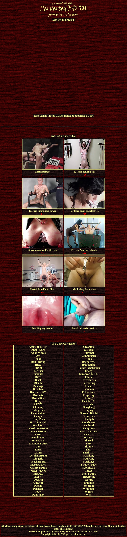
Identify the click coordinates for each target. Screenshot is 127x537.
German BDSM (89, 413)
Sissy (89, 443)
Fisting (89, 398)
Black (38, 380)
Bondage (69, 115)
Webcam (89, 485)
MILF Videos (38, 470)
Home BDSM (38, 431)
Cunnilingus (89, 355)
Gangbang (89, 407)
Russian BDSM (88, 431)
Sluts (89, 449)
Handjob (89, 419)
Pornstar (38, 488)
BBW (38, 364)
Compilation (38, 413)
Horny (38, 434)
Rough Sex (89, 428)
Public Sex (38, 494)
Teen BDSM (89, 473)
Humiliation (38, 437)
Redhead (89, 425)
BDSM (59, 115)
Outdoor (38, 482)
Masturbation (38, 464)
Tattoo (88, 470)
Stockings (88, 461)
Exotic (88, 377)
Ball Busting (38, 361)
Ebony (88, 370)
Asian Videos (47, 115)
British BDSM (38, 392)
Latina (38, 452)
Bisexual (38, 374)
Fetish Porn (88, 392)
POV (38, 491)
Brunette (38, 395)
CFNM (38, 404)
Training (89, 482)
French (89, 404)
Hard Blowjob (38, 422)
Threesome (88, 476)
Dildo (89, 358)
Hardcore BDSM (38, 428)
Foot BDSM (88, 401)
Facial (88, 386)
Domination (89, 364)
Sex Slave (88, 434)
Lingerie (38, 458)
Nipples (38, 476)
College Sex (38, 410)
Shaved (89, 440)
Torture (88, 479)
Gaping (89, 410)
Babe (38, 358)
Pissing (38, 485)
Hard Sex (38, 425)
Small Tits (88, 452)
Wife (89, 494)
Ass (38, 355)
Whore (89, 491)
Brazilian (38, 389)
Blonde (38, 383)
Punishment (89, 422)
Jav (38, 446)
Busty (38, 401)
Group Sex (89, 416)
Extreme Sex (89, 380)
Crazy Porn (38, 419)
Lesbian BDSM (38, 455)
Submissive (88, 467)
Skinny (89, 446)
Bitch (38, 377)
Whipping (88, 488)
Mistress (38, 473)
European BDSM (89, 374)
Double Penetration (89, 367)
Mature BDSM (38, 467)
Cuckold (89, 349)
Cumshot (89, 352)
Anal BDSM (38, 349)
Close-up (38, 407)
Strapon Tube (89, 464)
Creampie (88, 346)
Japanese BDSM (84, 115)
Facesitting (89, 383)
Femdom (89, 389)
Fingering (88, 395)
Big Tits (38, 370)
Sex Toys (89, 437)
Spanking (88, 455)
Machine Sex (38, 461)
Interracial (38, 440)
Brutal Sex (38, 398)
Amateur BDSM (38, 346)
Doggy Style (88, 361)
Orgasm (38, 479)
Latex (38, 449)
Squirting (88, 458)
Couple (38, 416)
